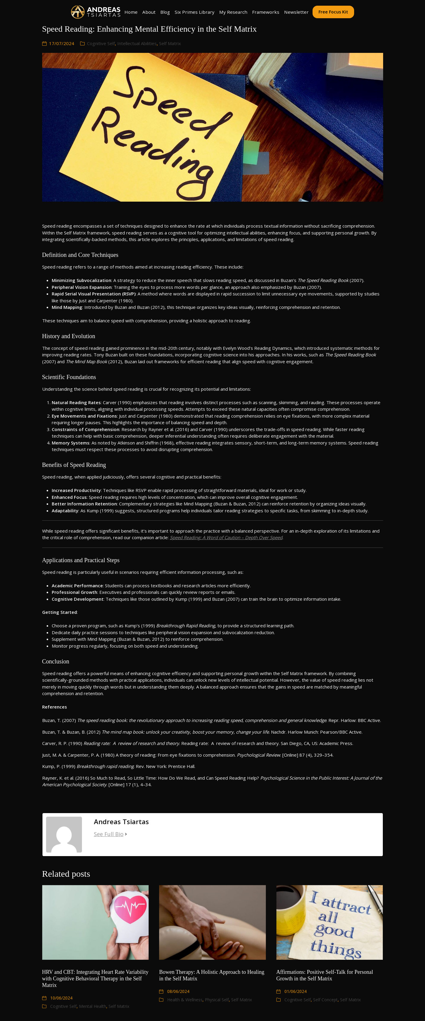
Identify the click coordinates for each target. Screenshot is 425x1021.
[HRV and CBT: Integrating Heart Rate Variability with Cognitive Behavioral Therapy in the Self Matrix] (95, 922)
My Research (233, 12)
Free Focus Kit (333, 12)
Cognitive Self (101, 43)
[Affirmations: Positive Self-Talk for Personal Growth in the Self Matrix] (329, 922)
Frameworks (265, 12)
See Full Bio (109, 834)
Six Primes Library (194, 12)
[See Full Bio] (126, 834)
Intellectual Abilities (137, 43)
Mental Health (92, 1006)
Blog (165, 12)
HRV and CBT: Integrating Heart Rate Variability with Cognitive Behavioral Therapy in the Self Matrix (95, 978)
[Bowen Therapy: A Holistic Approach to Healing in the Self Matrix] (212, 922)
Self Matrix (170, 43)
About (149, 12)
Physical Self (217, 999)
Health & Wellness (184, 999)
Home (131, 12)
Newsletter (296, 12)
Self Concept (325, 999)
